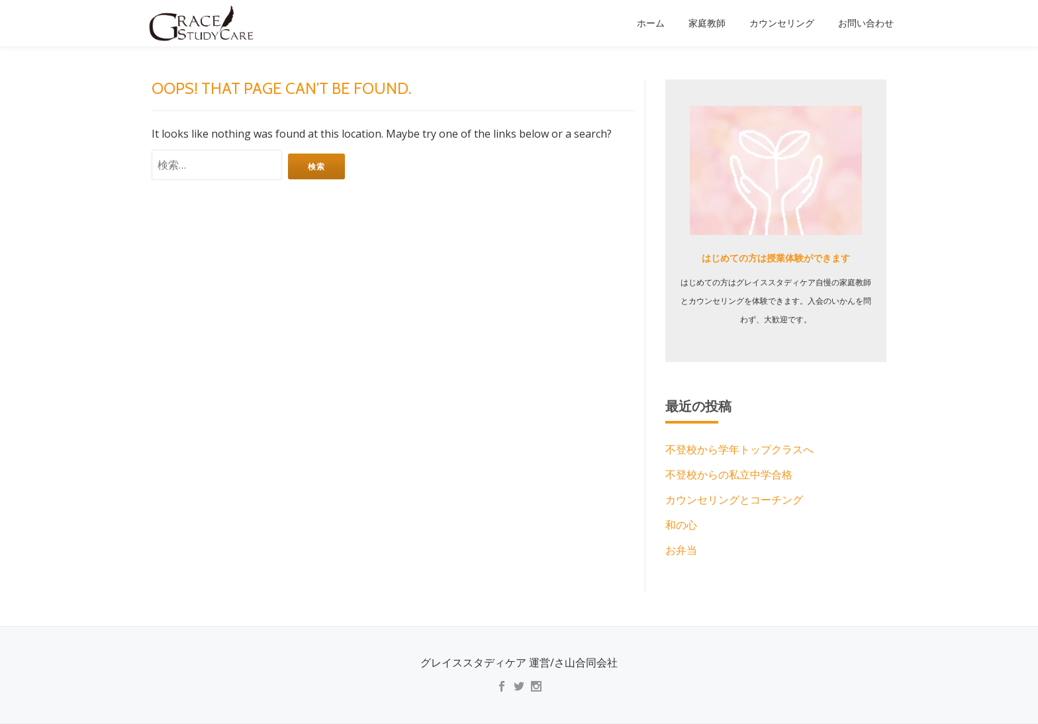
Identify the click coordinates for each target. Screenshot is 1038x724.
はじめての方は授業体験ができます (776, 257)
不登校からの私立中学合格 (728, 475)
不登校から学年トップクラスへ (739, 450)
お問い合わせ (866, 23)
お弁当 (681, 550)
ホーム (651, 23)
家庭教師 (707, 23)
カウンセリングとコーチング (734, 500)
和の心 (681, 525)
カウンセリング (781, 23)
